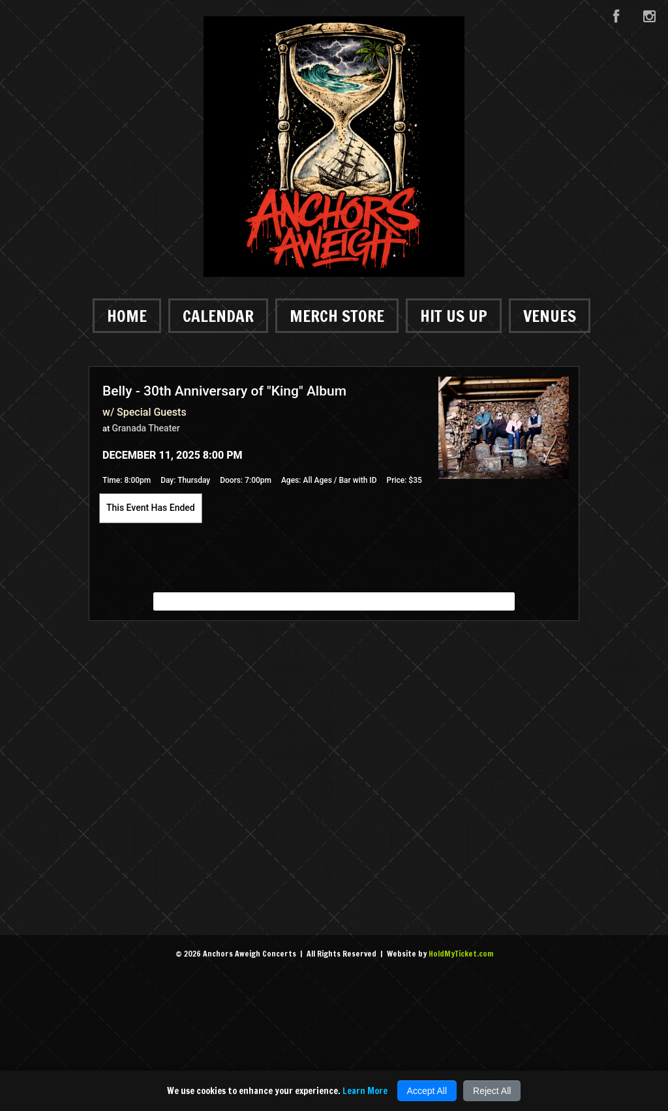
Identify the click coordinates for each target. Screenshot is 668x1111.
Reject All (492, 1091)
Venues (549, 315)
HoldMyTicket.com (461, 953)
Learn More (364, 1090)
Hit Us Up (453, 315)
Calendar (218, 315)
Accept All (427, 1091)
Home (127, 315)
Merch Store (337, 315)
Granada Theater (146, 428)
